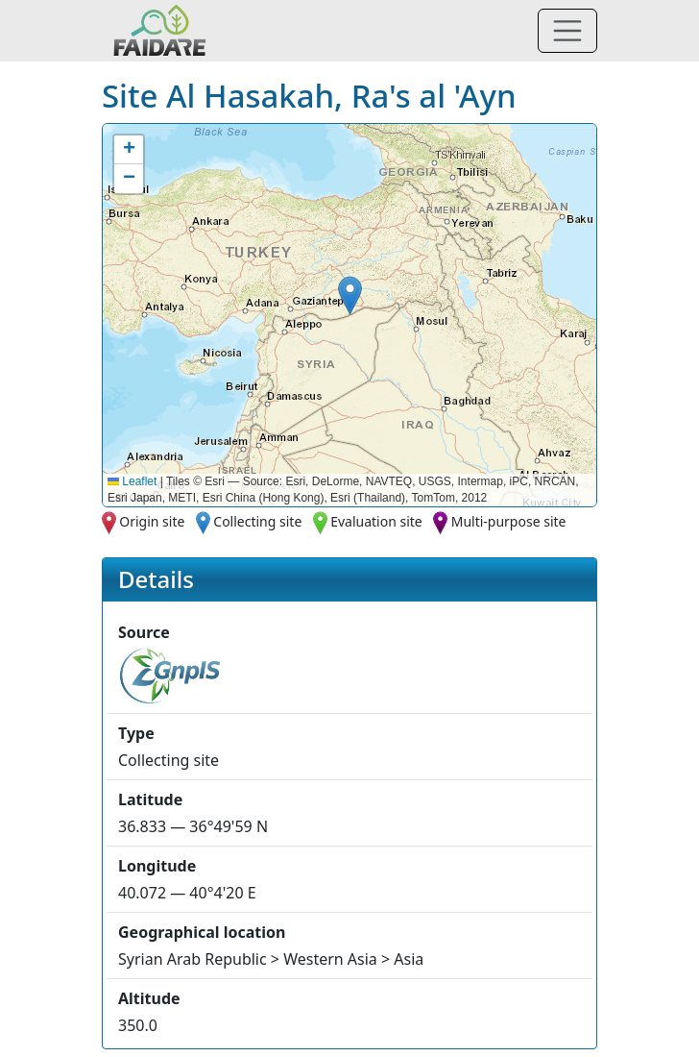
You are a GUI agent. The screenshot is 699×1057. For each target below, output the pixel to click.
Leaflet (132, 481)
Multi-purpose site (508, 521)
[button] (350, 295)
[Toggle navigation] (567, 31)
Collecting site (257, 521)
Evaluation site (376, 521)
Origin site (151, 521)
